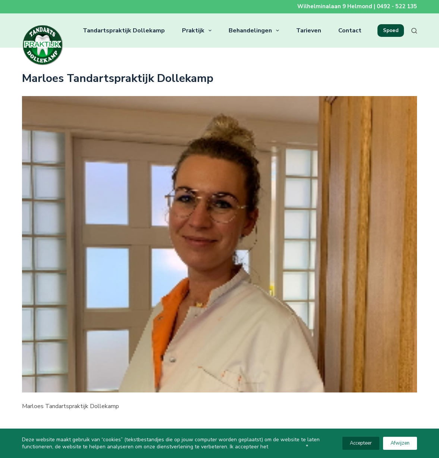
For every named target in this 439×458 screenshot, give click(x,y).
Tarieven (308, 30)
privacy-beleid (288, 446)
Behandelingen (255, 30)
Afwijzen (400, 443)
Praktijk (198, 30)
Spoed (390, 30)
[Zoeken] (414, 31)
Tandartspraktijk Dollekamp (124, 30)
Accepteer (361, 443)
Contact (349, 30)
